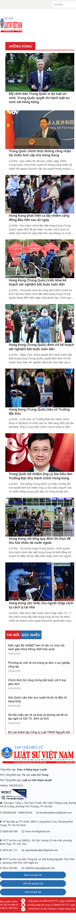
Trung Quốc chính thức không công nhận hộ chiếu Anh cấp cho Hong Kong (40, 153)
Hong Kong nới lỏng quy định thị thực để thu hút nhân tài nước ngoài (40, 541)
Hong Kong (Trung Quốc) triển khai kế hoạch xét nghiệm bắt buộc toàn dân (37, 282)
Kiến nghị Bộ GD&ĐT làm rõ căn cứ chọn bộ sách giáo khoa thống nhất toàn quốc (36, 647)
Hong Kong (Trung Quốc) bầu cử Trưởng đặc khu (39, 411)
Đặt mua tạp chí (33, 875)
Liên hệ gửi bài (33, 892)
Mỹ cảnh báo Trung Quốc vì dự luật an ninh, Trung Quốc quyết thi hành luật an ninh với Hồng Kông (39, 98)
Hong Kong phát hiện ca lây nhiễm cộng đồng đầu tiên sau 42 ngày (39, 218)
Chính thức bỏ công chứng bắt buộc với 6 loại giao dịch (37, 682)
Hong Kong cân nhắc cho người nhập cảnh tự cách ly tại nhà (41, 605)
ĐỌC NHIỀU (31, 635)
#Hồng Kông (20, 46)
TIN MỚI (13, 635)
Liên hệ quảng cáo (33, 883)
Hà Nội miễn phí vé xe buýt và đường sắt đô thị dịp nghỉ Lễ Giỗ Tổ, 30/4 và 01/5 (38, 716)
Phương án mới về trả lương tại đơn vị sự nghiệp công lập (39, 664)
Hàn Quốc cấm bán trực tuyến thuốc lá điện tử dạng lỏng (37, 699)
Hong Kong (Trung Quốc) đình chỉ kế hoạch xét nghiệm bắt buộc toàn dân (41, 347)
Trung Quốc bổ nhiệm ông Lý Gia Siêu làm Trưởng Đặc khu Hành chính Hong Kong (40, 476)
